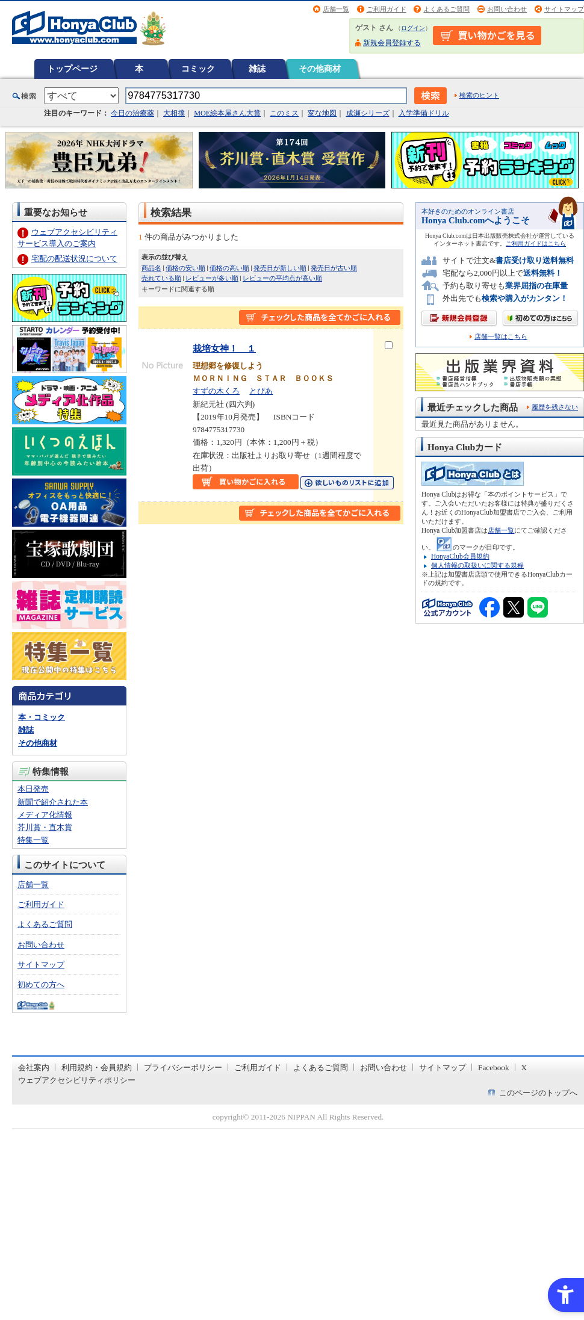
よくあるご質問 (446, 9)
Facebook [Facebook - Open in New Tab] (493, 1067)
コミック (198, 68)
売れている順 (161, 278)
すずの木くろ (216, 390)
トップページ (72, 68)
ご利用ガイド (386, 9)
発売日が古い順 (334, 267)
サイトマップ (564, 9)
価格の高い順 (229, 267)
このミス (284, 113)
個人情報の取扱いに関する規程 (477, 565)
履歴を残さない (555, 407)
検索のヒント (479, 95)
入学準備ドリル (424, 113)
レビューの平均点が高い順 (282, 278)
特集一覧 (33, 839)
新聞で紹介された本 (52, 802)
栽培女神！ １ (224, 348)
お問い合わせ (507, 9)
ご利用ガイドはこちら (536, 243)
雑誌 (257, 68)
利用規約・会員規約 (96, 1067)
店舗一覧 (336, 9)
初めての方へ (40, 984)
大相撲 (174, 113)
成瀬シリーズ (368, 113)
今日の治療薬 (132, 113)
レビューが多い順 (211, 278)
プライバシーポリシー (183, 1067)
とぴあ (261, 390)
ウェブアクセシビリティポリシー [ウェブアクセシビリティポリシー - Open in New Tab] (76, 1080)
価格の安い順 (185, 267)
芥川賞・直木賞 (44, 827)
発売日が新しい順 (279, 267)
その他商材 (320, 68)
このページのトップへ (538, 1092)
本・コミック (41, 717)
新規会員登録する (392, 43)
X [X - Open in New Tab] (524, 1067)
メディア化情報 (44, 814)
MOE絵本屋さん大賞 (227, 113)
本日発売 (33, 788)
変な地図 (322, 113)
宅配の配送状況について (74, 258)
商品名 (151, 267)
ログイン (413, 28)
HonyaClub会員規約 (460, 556)
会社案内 (33, 1067)
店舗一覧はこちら (500, 336)
